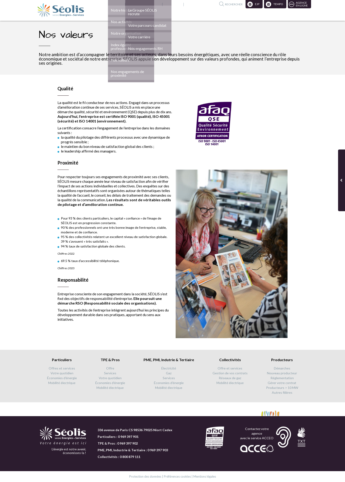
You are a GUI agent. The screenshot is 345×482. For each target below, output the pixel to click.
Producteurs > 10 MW (282, 388)
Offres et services (62, 368)
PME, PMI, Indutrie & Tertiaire (169, 359)
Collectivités (230, 359)
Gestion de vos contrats (230, 373)
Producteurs (282, 359)
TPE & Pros (110, 359)
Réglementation (282, 378)
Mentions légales (204, 476)
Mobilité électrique (61, 383)
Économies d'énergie (62, 378)
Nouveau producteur (282, 373)
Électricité (168, 368)
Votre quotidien (62, 373)
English (153, 4)
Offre (110, 368)
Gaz (168, 373)
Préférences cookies (177, 476)
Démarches (282, 368)
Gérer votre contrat (282, 383)
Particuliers (62, 359)
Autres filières (282, 392)
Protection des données (145, 476)
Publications (171, 4)
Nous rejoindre (133, 4)
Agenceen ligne (302, 4)
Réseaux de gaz (230, 378)
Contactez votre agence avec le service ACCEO (256, 433)
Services (110, 373)
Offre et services (230, 368)
